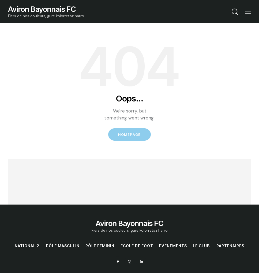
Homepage (129, 135)
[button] (248, 11)
